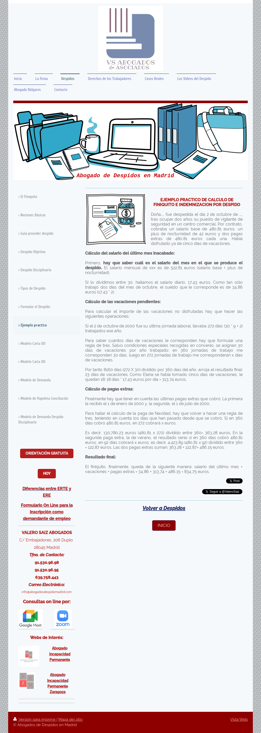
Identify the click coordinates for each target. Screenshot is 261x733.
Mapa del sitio (70, 719)
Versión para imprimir (35, 719)
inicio (164, 525)
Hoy (46, 473)
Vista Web (239, 719)
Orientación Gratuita (46, 453)
